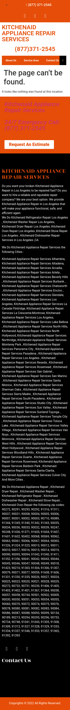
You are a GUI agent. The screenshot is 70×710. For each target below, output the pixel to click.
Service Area (31, 60)
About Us (11, 60)
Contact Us (52, 60)
